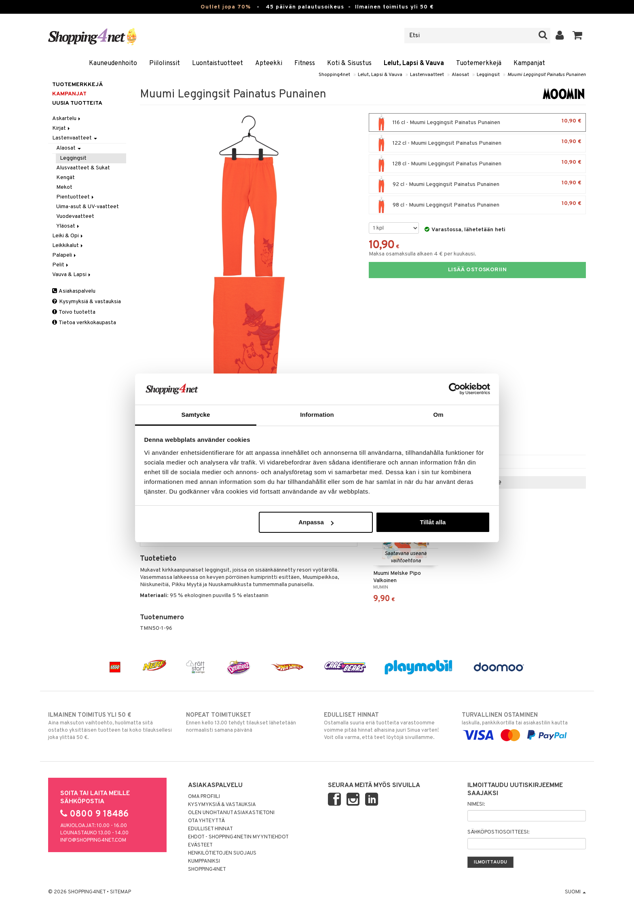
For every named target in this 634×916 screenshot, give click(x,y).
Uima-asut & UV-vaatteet (87, 206)
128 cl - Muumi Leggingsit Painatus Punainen (477, 164)
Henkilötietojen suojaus (222, 853)
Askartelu (67, 118)
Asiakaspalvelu (73, 291)
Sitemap (120, 892)
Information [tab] (317, 414)
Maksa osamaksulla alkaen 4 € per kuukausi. (422, 254)
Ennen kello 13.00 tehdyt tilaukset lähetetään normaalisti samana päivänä (248, 722)
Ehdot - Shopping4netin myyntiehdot (238, 837)
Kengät (65, 177)
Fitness (304, 63)
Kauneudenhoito (113, 63)
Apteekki (268, 63)
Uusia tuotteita (77, 103)
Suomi (575, 892)
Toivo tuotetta (73, 312)
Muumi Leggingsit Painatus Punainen (546, 75)
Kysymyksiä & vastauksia (86, 301)
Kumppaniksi (204, 861)
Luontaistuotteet (217, 63)
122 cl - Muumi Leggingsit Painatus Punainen (477, 143)
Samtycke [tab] (196, 414)
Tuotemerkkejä (478, 63)
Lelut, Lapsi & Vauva (414, 63)
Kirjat (61, 128)
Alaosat (460, 75)
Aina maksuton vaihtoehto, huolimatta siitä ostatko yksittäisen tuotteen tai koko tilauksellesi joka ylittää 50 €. (110, 726)
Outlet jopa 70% (226, 7)
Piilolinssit (164, 63)
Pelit (61, 265)
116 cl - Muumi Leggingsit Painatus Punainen (477, 122)
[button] (577, 35)
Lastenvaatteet (427, 75)
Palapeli (64, 255)
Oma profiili (204, 797)
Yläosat (68, 226)
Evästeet (200, 845)
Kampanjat (529, 63)
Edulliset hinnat (210, 829)
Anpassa (316, 522)
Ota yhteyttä (206, 821)
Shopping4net (334, 75)
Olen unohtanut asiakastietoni (231, 813)
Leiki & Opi (68, 235)
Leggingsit (488, 75)
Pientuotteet (75, 197)
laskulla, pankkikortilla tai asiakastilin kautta (524, 725)
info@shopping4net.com (93, 840)
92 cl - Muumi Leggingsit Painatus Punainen (477, 184)
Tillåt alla (433, 522)
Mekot (64, 187)
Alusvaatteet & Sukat (83, 168)
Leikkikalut (68, 245)
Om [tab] (438, 414)
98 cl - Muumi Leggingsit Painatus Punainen (477, 205)
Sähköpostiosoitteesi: (498, 832)
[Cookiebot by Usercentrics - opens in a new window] (454, 389)
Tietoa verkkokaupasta (84, 322)
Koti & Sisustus (349, 63)
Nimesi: (476, 804)
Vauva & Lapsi (72, 274)
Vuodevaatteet (75, 216)
